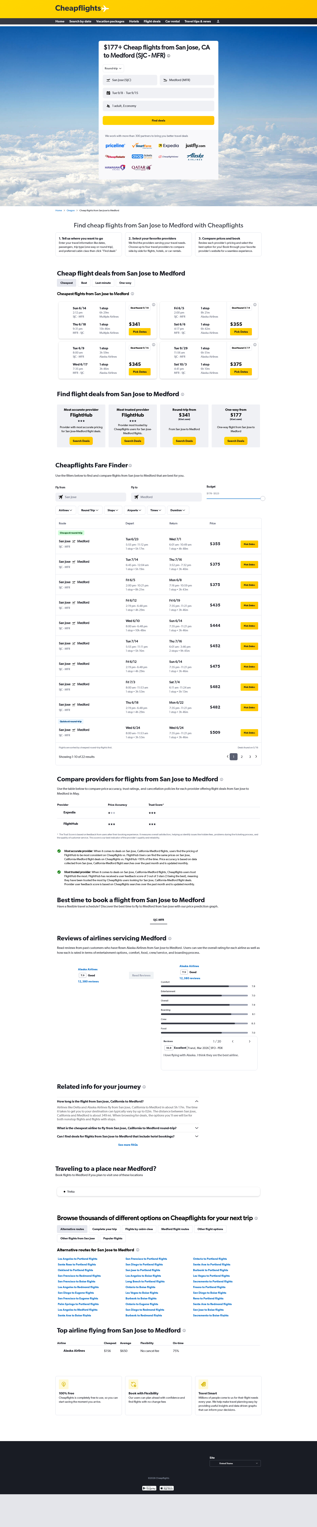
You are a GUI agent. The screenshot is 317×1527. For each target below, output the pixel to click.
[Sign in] (218, 22)
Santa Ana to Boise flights (74, 1312)
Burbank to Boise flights (141, 1295)
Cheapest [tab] (66, 279)
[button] (128, 92)
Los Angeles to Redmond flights (78, 1283)
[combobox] (113, 68)
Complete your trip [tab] (104, 1225)
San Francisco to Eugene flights (78, 1295)
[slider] (262, 495)
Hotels (134, 22)
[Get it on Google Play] (149, 1485)
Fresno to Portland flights (209, 1283)
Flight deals (152, 22)
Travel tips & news (198, 22)
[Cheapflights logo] (78, 9)
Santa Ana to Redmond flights (212, 1300)
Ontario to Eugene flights (142, 1300)
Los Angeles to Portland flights (77, 1255)
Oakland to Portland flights (75, 1266)
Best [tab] (84, 279)
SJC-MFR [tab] (158, 916)
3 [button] (250, 753)
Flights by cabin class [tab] (139, 1225)
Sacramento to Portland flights (212, 1278)
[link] (81, 438)
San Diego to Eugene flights (76, 1289)
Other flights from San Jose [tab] (77, 1235)
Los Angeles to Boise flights (143, 1272)
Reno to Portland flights (208, 1295)
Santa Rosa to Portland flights (77, 1261)
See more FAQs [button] (128, 1141)
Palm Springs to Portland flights (78, 1300)
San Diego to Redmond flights (145, 1306)
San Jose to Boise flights (208, 1306)
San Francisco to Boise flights (76, 1278)
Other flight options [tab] (210, 1225)
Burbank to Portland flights (210, 1266)
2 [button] (242, 753)
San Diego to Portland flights (144, 1261)
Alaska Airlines (87, 966)
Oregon (71, 207)
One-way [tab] (125, 279)
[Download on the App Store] (166, 1485)
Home (59, 22)
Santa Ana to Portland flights (211, 1261)
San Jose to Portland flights (143, 1266)
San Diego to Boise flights (209, 1289)
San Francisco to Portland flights (146, 1255)
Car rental (172, 22)
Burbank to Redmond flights (144, 1312)
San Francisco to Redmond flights (79, 1272)
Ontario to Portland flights (210, 1255)
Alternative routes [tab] (72, 1225)
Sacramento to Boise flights (210, 1312)
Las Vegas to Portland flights (211, 1272)
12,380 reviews (88, 978)
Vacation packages (110, 22)
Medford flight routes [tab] (175, 1225)
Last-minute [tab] (103, 279)
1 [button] (233, 753)
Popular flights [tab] (112, 1235)
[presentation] (168, 56)
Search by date (80, 22)
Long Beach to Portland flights (145, 1278)
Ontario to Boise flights (140, 1283)
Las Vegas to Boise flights (142, 1289)
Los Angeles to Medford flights (77, 1306)
